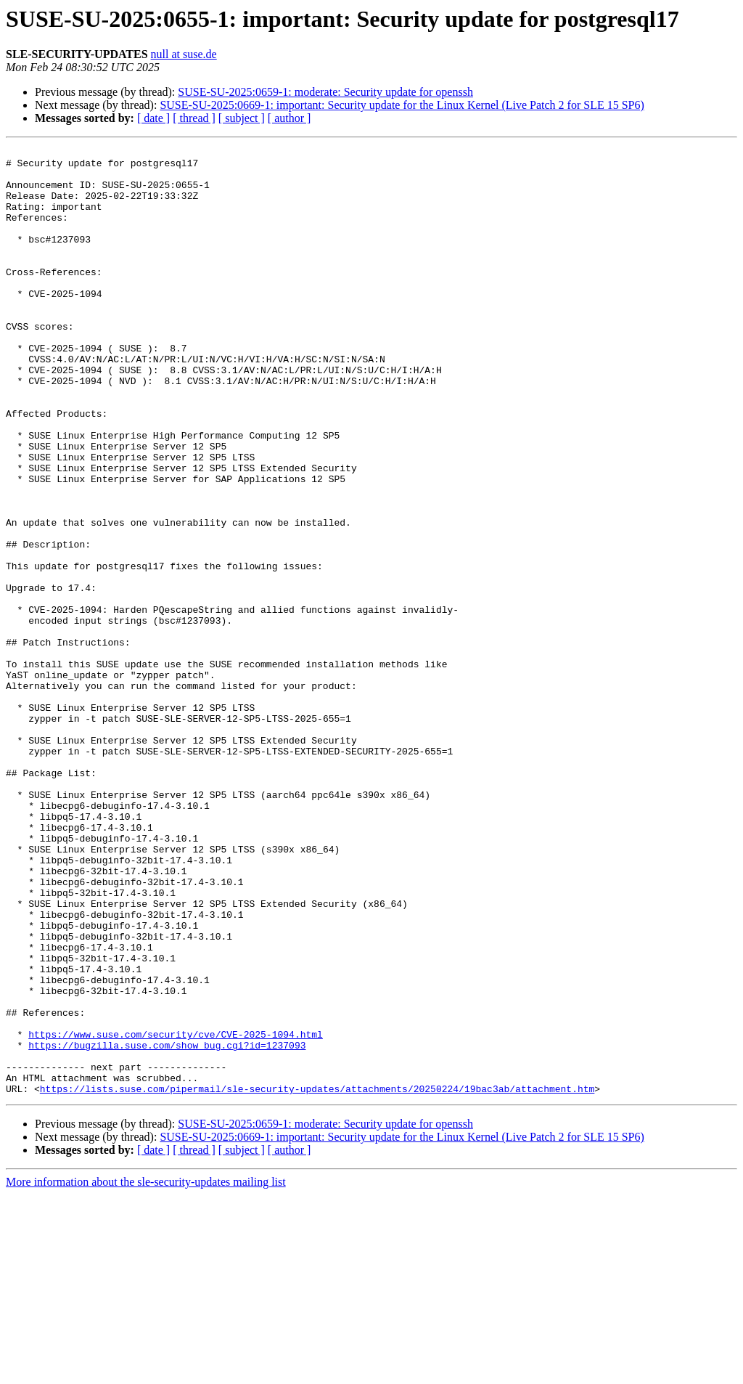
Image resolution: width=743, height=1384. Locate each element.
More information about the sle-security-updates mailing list (146, 1371)
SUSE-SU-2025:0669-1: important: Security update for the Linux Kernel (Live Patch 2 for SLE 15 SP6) (402, 105)
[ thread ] (194, 118)
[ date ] (153, 118)
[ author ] (289, 118)
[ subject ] (241, 118)
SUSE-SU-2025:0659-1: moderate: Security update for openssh (325, 92)
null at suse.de (184, 54)
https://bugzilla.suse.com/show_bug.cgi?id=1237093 (166, 1225)
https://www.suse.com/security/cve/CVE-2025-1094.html (175, 1212)
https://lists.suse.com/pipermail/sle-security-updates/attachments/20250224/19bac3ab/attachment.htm (317, 1278)
